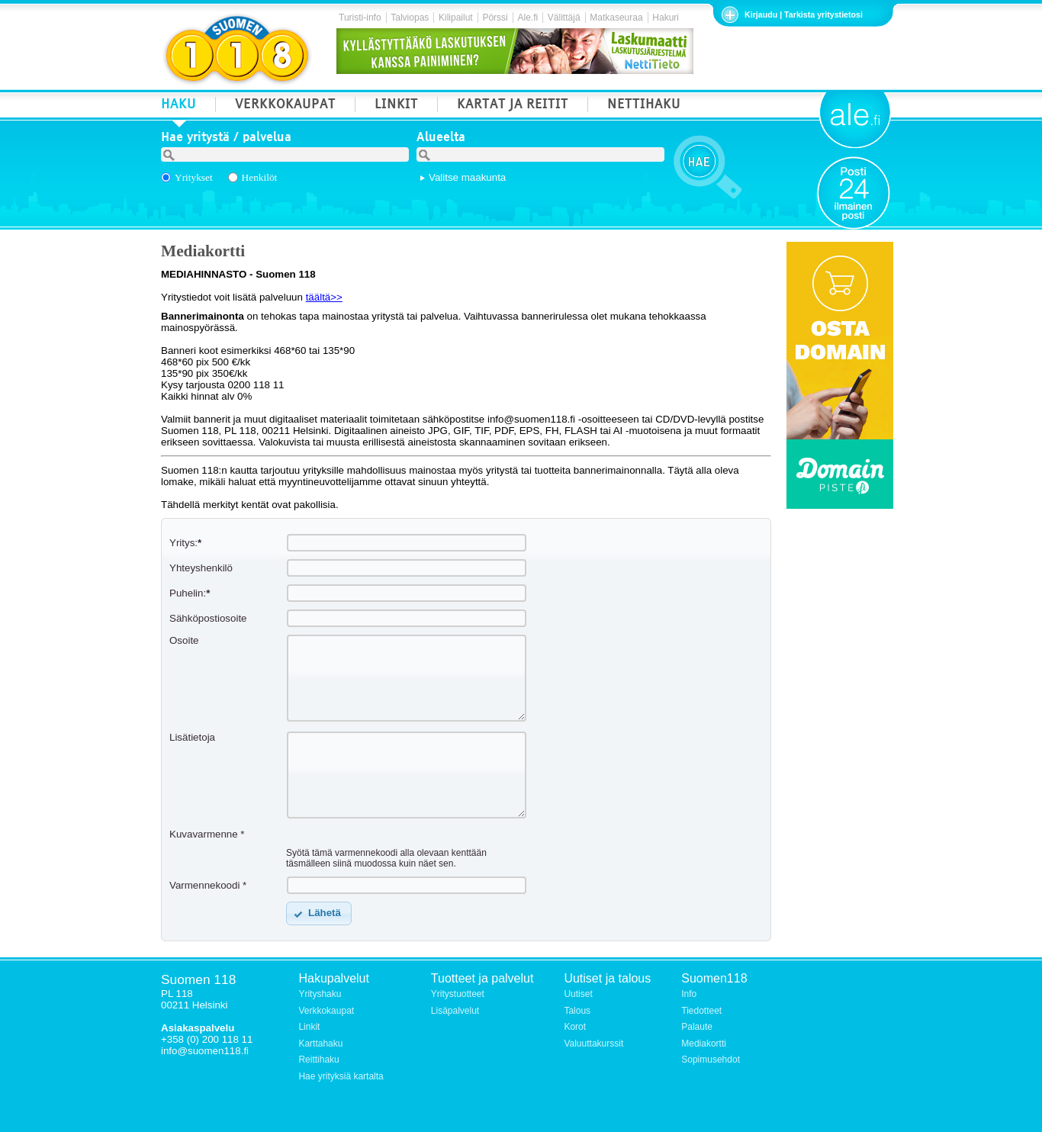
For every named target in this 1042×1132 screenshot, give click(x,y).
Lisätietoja (192, 737)
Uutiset (578, 994)
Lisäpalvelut (455, 1010)
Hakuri (665, 17)
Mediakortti (703, 1043)
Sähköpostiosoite (208, 618)
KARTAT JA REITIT (512, 105)
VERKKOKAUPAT (285, 105)
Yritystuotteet (457, 994)
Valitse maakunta (467, 177)
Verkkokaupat (326, 1010)
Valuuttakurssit (593, 1043)
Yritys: (185, 542)
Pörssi (494, 17)
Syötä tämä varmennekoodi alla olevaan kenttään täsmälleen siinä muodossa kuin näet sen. (386, 858)
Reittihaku (318, 1059)
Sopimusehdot (710, 1059)
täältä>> (324, 297)
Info (688, 994)
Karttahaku (320, 1043)
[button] (319, 913)
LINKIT (396, 105)
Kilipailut (456, 17)
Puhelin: (189, 593)
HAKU (178, 105)
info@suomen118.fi (205, 1050)
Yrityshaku (319, 994)
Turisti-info (360, 17)
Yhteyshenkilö (201, 568)
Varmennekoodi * (207, 885)
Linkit (309, 1026)
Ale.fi (527, 17)
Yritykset (194, 177)
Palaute (696, 1026)
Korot (575, 1026)
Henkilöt (260, 177)
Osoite (184, 640)
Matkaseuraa (616, 17)
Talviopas (410, 17)
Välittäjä (564, 17)
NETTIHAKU (643, 105)
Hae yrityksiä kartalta (340, 1076)
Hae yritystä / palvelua (226, 138)
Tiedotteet (701, 1010)
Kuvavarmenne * (207, 834)
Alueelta (440, 138)
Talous (577, 1010)
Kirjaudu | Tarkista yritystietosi (804, 14)
